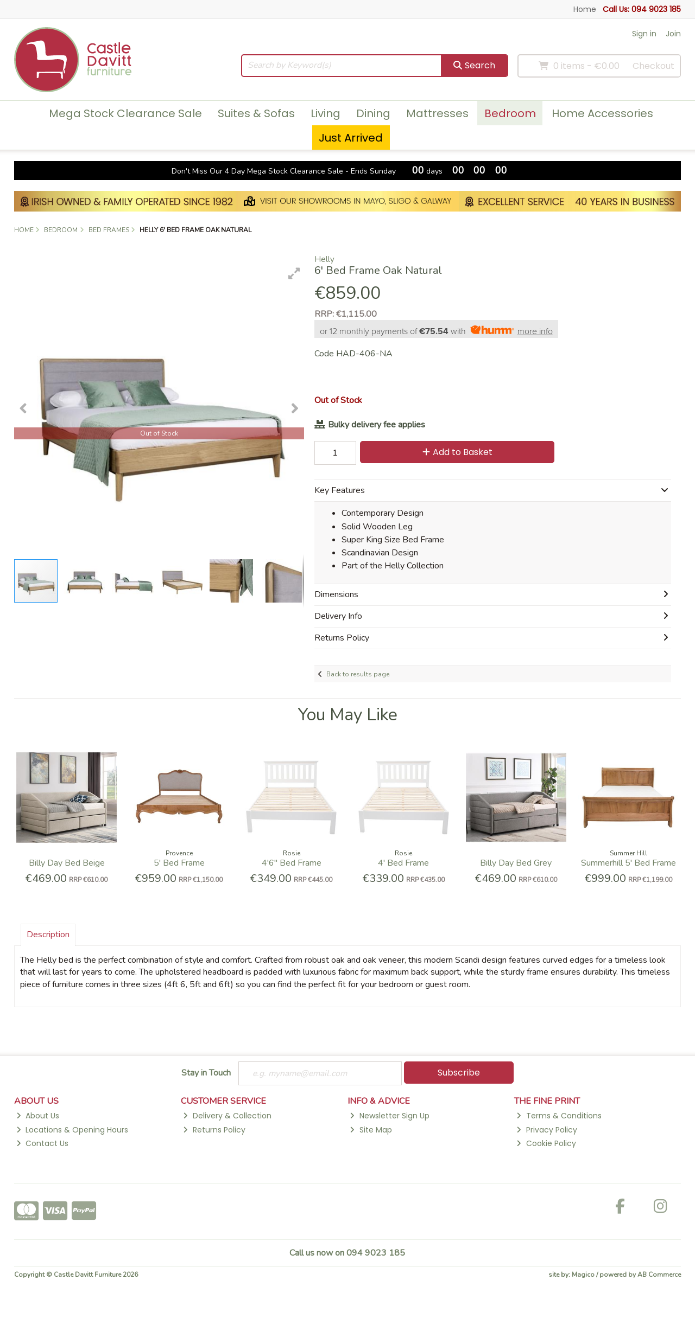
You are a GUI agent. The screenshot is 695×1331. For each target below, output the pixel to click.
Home (584, 9)
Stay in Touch (206, 1073)
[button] (294, 273)
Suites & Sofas (256, 113)
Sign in (644, 33)
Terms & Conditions (558, 1116)
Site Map (370, 1129)
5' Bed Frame (179, 863)
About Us (37, 1116)
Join (673, 33)
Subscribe (459, 1072)
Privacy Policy (546, 1129)
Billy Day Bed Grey (516, 863)
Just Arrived (351, 137)
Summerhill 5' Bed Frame (628, 863)
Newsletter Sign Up (389, 1116)
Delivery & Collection (227, 1116)
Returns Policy (214, 1129)
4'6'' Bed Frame (291, 863)
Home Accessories (602, 113)
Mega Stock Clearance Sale (125, 113)
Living (325, 113)
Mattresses (437, 113)
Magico (583, 1275)
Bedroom (510, 113)
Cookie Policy (546, 1143)
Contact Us (42, 1143)
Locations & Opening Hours (72, 1129)
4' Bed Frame (403, 863)
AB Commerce (659, 1275)
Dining (373, 113)
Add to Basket (455, 452)
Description (48, 934)
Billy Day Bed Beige (67, 863)
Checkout (653, 66)
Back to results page (357, 674)
